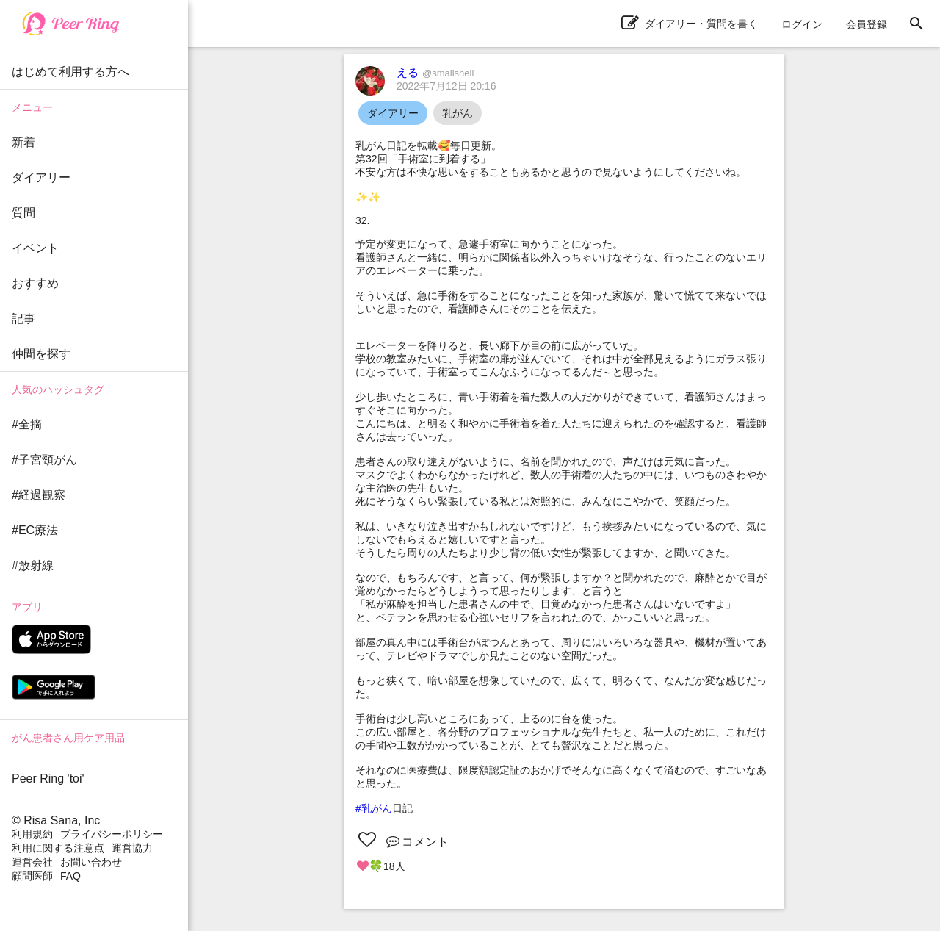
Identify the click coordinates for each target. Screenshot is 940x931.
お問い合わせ (91, 862)
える (435, 72)
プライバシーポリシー (111, 834)
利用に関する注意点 (58, 848)
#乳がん (373, 808)
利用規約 (32, 834)
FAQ (70, 876)
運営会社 (32, 862)
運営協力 (132, 848)
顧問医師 (32, 876)
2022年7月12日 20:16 (446, 86)
